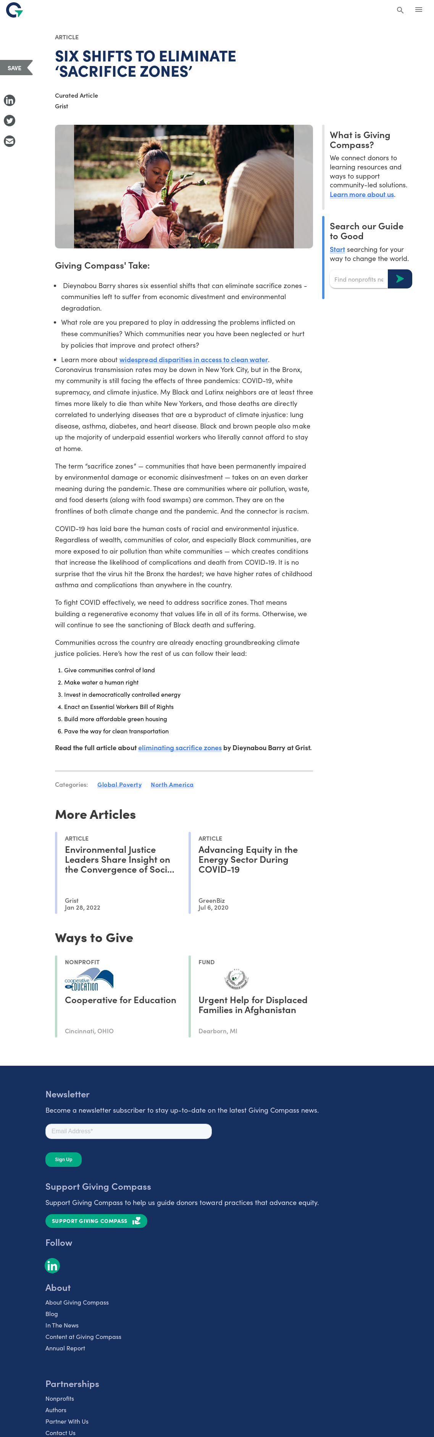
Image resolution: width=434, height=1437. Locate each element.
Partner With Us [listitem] (67, 1421)
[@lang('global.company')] (14, 10)
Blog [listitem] (51, 1314)
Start (337, 249)
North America (172, 784)
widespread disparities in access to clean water (193, 359)
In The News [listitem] (62, 1325)
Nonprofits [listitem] (59, 1398)
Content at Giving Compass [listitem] (83, 1336)
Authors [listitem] (55, 1410)
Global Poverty (119, 784)
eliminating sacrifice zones (180, 747)
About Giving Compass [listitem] (77, 1302)
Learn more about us (362, 194)
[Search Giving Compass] (400, 11)
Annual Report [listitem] (65, 1348)
